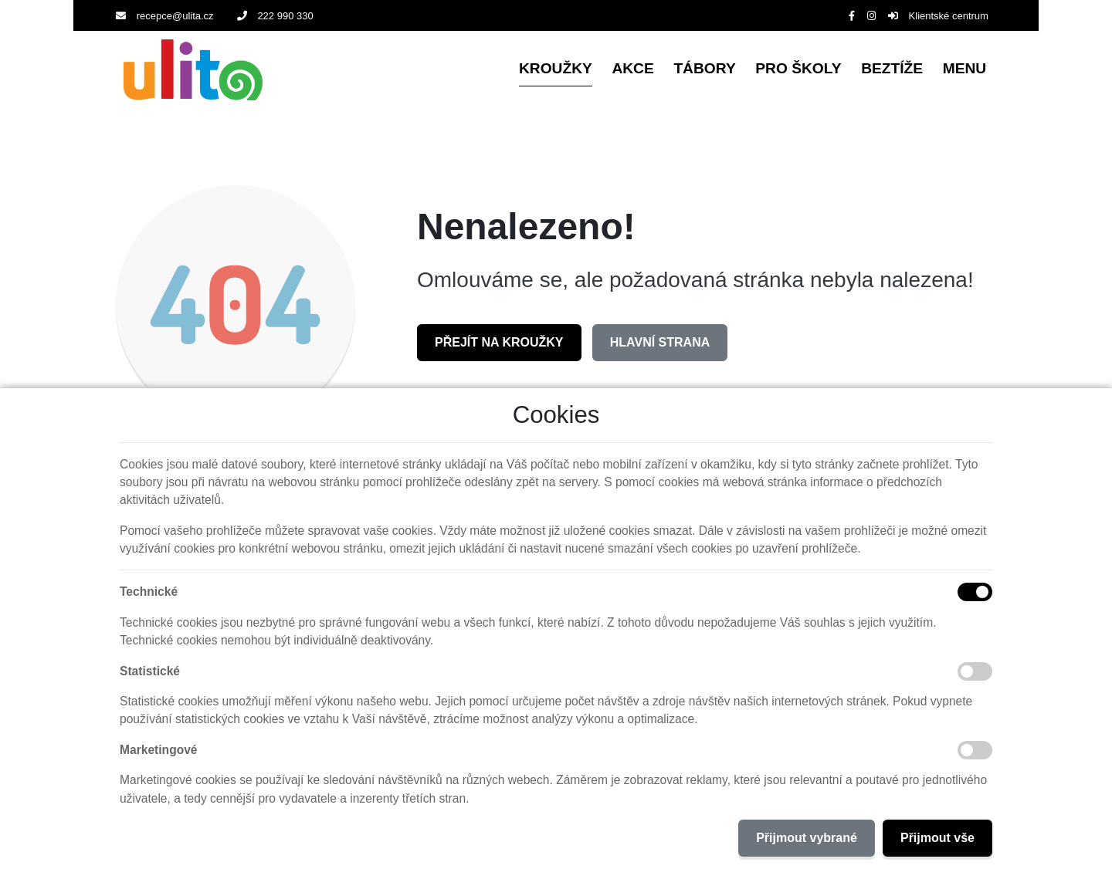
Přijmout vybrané (806, 837)
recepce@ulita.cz (165, 16)
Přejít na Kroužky (499, 342)
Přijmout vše (937, 837)
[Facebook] (852, 16)
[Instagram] (871, 16)
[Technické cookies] (975, 592)
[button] (964, 70)
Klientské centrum (938, 16)
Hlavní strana (660, 342)
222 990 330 (275, 16)
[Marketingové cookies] (975, 750)
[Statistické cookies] (975, 671)
